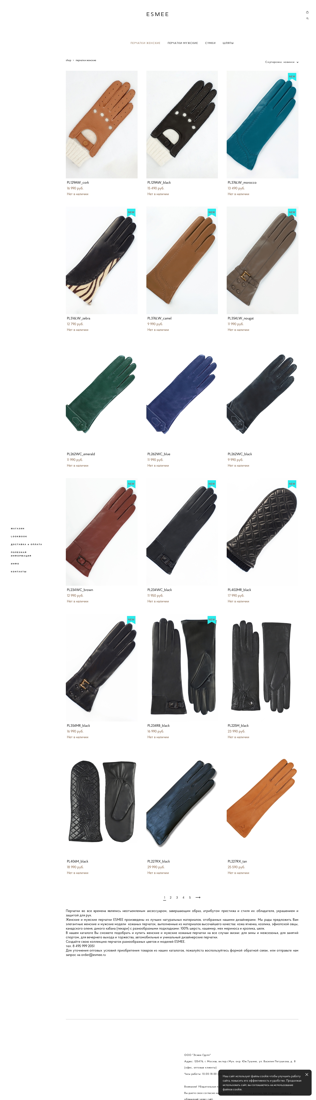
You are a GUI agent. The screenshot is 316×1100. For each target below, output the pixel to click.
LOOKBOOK (19, 536)
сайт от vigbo (74, 1090)
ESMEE (158, 14)
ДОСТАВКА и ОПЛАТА (26, 544)
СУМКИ (210, 43)
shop (68, 60)
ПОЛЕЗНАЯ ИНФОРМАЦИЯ (21, 554)
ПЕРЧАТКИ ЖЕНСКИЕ (145, 43)
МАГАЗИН (18, 528)
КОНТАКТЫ (19, 572)
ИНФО (15, 564)
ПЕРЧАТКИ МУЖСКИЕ (183, 43)
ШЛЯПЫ (228, 43)
